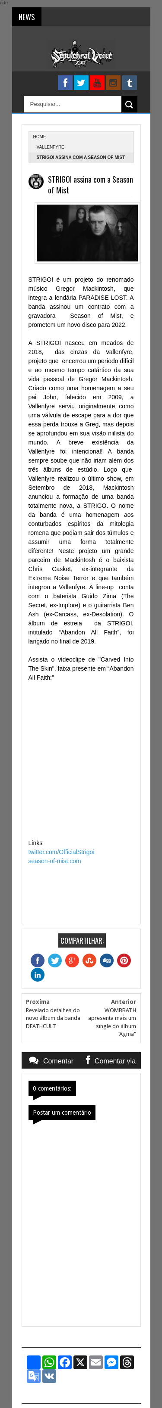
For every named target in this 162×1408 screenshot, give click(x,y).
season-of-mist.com (55, 861)
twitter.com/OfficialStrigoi (62, 852)
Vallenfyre (50, 147)
